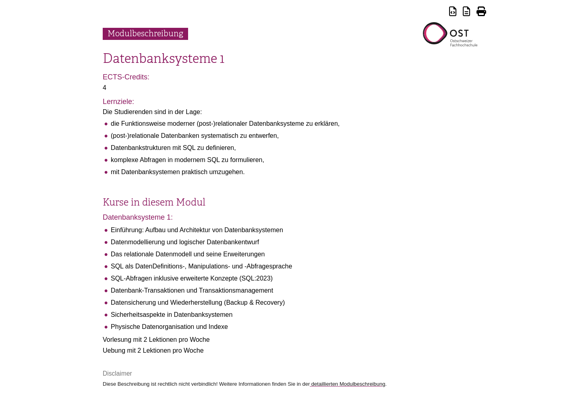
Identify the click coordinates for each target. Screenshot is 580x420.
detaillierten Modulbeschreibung (347, 384)
